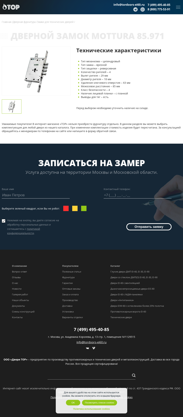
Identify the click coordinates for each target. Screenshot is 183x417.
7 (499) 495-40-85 (159, 5)
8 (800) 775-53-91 (159, 9)
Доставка (67, 305)
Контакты (17, 317)
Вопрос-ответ (19, 271)
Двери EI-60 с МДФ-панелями (126, 294)
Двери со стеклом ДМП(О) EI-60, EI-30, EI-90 (133, 277)
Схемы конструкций (23, 311)
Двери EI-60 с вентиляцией (125, 283)
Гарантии (67, 283)
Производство (70, 300)
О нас (15, 283)
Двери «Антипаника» (122, 300)
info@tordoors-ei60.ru (129, 5)
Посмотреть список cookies (99, 402)
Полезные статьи (71, 271)
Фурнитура (68, 277)
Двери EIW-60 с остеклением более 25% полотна (137, 305)
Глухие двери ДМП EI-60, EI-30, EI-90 (129, 271)
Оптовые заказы (71, 288)
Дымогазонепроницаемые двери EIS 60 (132, 288)
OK (73, 402)
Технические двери (121, 317)
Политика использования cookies (91, 409)
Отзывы (16, 277)
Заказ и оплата (70, 294)
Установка (68, 311)
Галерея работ (20, 294)
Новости (16, 288)
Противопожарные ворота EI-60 (128, 311)
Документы (18, 305)
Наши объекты (20, 300)
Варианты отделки (72, 317)
